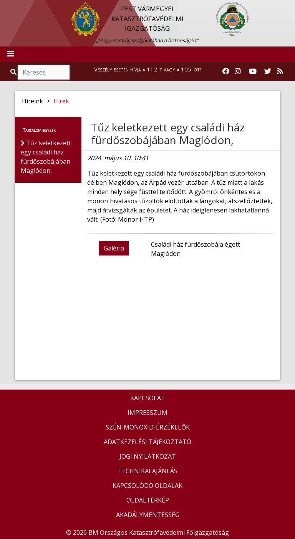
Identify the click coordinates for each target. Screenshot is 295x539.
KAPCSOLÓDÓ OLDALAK (147, 485)
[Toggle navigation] (11, 54)
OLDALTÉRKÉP (147, 500)
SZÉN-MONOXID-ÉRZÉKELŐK (148, 427)
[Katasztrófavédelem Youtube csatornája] (252, 71)
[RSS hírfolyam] (280, 71)
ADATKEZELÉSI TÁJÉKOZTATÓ (147, 442)
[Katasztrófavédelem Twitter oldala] (268, 71)
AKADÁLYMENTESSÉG (147, 515)
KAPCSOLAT (147, 398)
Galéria (114, 248)
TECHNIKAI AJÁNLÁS (147, 471)
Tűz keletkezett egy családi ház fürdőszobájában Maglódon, (168, 134)
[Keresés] (44, 72)
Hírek (61, 101)
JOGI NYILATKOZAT (147, 456)
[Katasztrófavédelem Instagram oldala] (238, 71)
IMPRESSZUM (147, 412)
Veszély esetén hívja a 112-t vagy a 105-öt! (147, 69)
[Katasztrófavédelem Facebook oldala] (226, 71)
